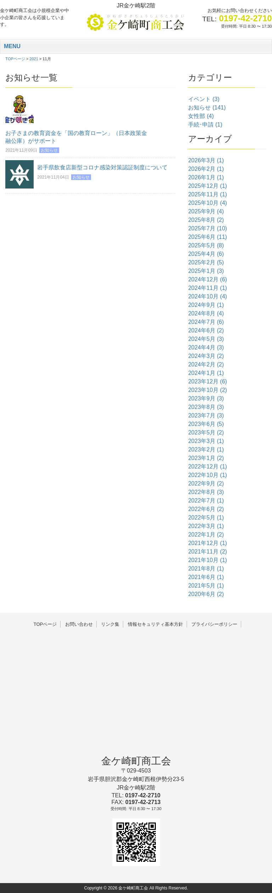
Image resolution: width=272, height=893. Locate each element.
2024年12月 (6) (207, 279)
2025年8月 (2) (206, 220)
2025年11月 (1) (207, 194)
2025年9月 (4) (206, 211)
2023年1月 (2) (206, 458)
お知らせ (49, 150)
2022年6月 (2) (206, 509)
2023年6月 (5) (206, 424)
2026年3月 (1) (206, 160)
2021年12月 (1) (207, 543)
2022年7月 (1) (206, 501)
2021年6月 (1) (206, 577)
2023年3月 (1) (206, 441)
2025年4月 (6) (206, 254)
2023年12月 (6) (207, 381)
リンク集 (110, 624)
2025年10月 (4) (207, 203)
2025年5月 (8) (206, 245)
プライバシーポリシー (214, 624)
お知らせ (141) (207, 108)
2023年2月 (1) (206, 449)
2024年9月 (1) (206, 305)
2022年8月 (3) (206, 492)
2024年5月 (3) (206, 339)
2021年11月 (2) (207, 552)
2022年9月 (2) (206, 484)
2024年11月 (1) (207, 288)
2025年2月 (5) (206, 262)
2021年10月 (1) (207, 560)
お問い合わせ (79, 624)
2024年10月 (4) (207, 296)
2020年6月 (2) (206, 594)
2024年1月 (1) (206, 373)
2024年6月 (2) (206, 330)
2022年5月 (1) (206, 518)
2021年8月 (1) (206, 569)
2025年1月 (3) (206, 271)
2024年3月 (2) (206, 356)
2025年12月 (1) (207, 186)
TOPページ (45, 624)
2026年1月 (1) (206, 177)
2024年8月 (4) (206, 313)
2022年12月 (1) (207, 467)
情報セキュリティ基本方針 (155, 624)
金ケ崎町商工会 (136, 761)
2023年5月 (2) (206, 432)
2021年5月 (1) (206, 586)
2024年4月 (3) (206, 347)
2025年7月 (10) (207, 228)
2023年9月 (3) (206, 398)
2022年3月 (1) (206, 526)
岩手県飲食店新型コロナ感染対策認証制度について (102, 167)
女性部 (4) (201, 116)
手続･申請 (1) (205, 125)
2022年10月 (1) (207, 475)
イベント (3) (203, 99)
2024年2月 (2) (206, 364)
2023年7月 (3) (206, 415)
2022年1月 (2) (206, 535)
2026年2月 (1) (206, 169)
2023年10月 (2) (207, 390)
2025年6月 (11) (207, 237)
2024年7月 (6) (206, 322)
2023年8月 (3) (206, 407)
